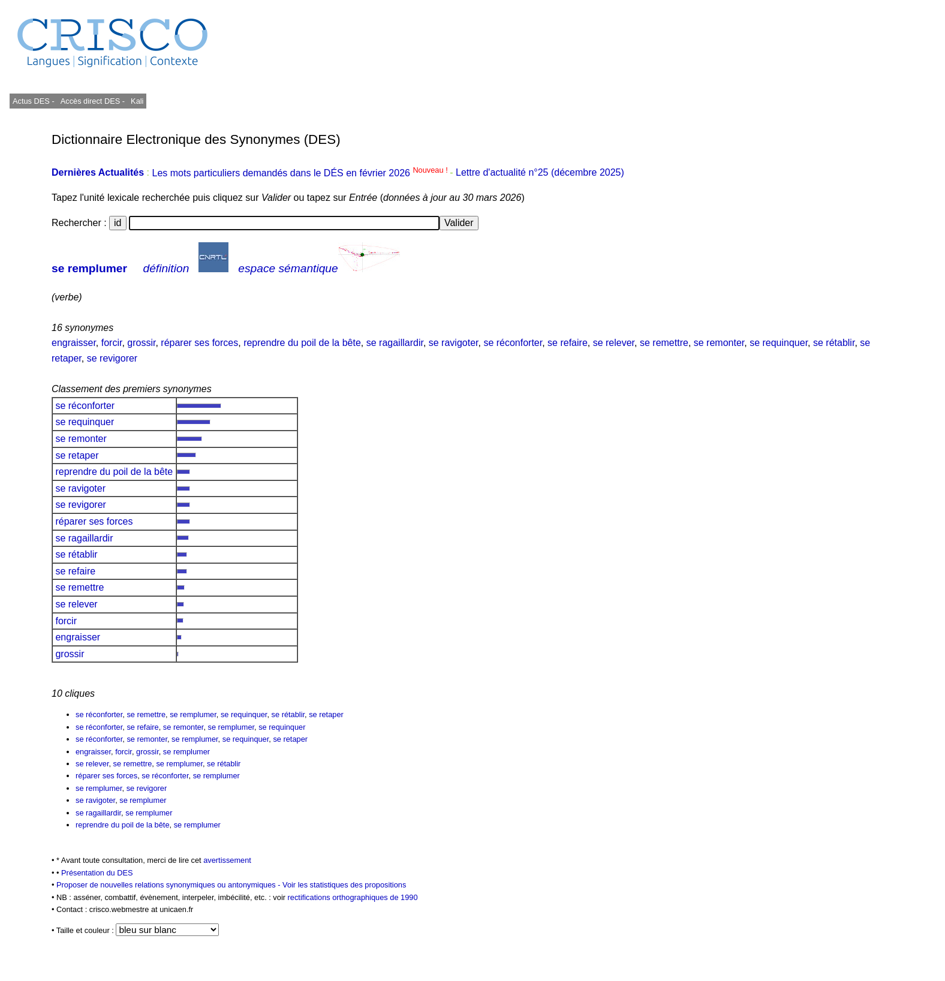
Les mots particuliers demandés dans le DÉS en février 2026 (301, 173)
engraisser (74, 343)
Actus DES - (34, 101)
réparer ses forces (199, 343)
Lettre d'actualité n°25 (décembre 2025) (540, 173)
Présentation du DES (97, 872)
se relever (613, 343)
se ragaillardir (394, 343)
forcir (111, 343)
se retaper (77, 455)
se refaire (567, 343)
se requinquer (779, 343)
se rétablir (833, 343)
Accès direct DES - (93, 101)
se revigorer (112, 358)
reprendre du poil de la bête (302, 343)
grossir (141, 343)
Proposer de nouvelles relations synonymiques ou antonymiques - (169, 884)
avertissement (227, 860)
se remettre (664, 343)
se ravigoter (453, 343)
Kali (137, 101)
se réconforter (512, 343)
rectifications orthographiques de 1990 (353, 897)
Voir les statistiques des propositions (344, 884)
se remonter (719, 343)
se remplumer (89, 268)
